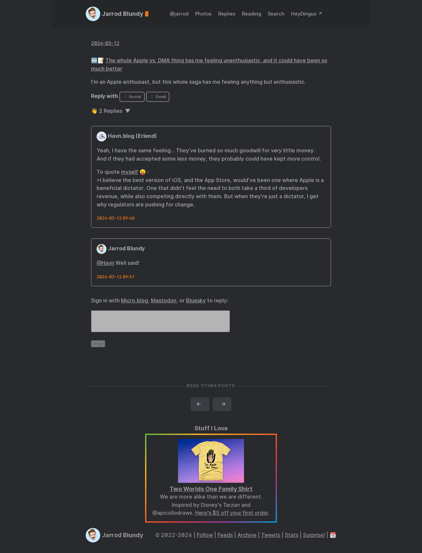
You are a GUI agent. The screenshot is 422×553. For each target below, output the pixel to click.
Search (276, 13)
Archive (246, 539)
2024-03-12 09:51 (116, 276)
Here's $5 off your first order (231, 517)
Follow (205, 539)
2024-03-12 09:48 (116, 218)
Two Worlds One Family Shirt (211, 492)
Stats (291, 539)
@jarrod (179, 13)
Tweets (270, 539)
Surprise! (314, 539)
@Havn (105, 263)
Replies (226, 13)
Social (132, 96)
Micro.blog (134, 300)
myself (129, 172)
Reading (251, 13)
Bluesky (196, 300)
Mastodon (163, 300)
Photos (203, 13)
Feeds (225, 539)
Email (158, 96)
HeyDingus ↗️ (306, 13)
